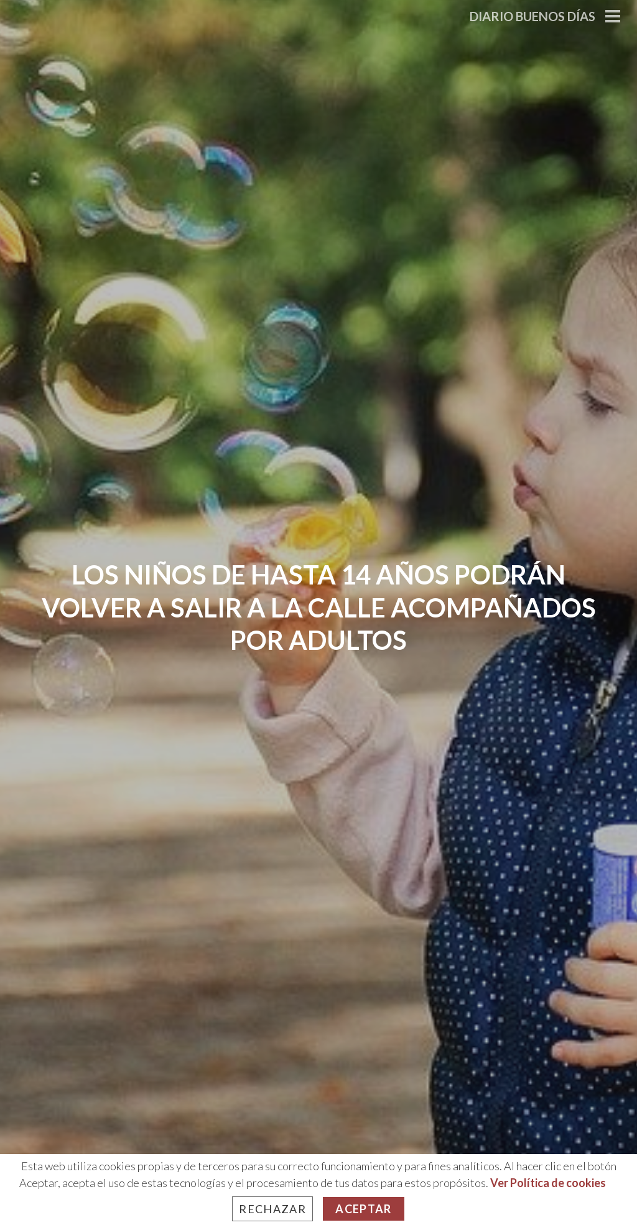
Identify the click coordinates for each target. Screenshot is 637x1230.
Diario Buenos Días (532, 16)
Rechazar (272, 1209)
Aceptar (363, 1209)
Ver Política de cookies (548, 1183)
